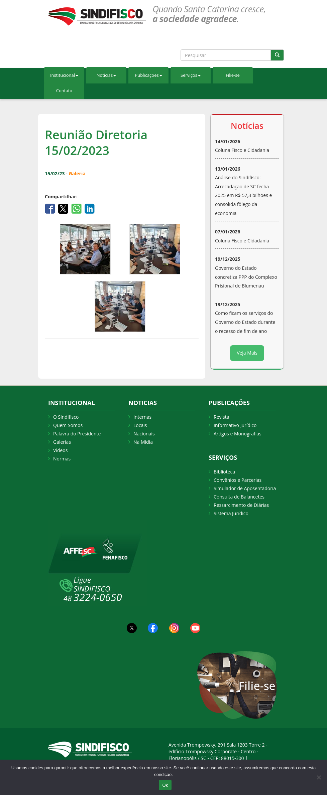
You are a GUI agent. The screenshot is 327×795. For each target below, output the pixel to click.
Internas (142, 417)
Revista (221, 417)
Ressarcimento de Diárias (241, 505)
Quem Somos (68, 425)
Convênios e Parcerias (237, 480)
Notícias (106, 75)
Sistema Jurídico (231, 513)
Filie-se (233, 75)
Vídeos (60, 450)
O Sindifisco (66, 417)
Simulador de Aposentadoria (245, 488)
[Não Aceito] (318, 777)
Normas (62, 458)
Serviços (191, 75)
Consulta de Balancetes (239, 496)
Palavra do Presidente (77, 433)
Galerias (62, 442)
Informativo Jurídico (235, 425)
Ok (165, 785)
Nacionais (144, 433)
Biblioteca (224, 471)
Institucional (64, 75)
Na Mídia (143, 442)
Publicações (148, 75)
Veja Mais (247, 353)
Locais (140, 425)
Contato (64, 90)
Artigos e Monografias (237, 433)
